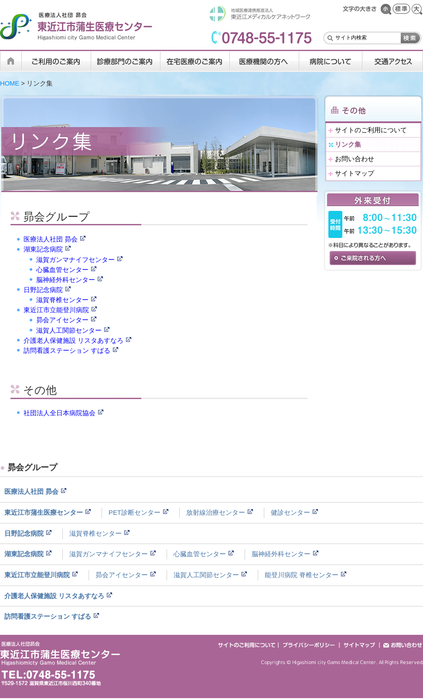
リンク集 (348, 144)
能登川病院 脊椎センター (301, 575)
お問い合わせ (354, 158)
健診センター (290, 512)
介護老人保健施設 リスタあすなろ (73, 340)
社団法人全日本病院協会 (60, 413)
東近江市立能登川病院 (56, 309)
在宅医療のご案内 (195, 61)
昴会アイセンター (62, 320)
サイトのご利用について (371, 130)
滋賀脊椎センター (62, 299)
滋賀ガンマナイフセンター (75, 259)
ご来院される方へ (373, 258)
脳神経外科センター (65, 279)
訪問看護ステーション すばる (67, 350)
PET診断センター (134, 512)
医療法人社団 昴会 (51, 239)
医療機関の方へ (264, 61)
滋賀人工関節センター (69, 330)
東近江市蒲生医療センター (43, 512)
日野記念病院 (43, 289)
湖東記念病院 (43, 249)
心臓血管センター (62, 269)
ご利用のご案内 (56, 61)
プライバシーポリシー (309, 644)
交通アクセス (392, 61)
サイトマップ (354, 173)
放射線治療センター (215, 512)
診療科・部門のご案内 (125, 61)
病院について (330, 61)
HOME (11, 61)
